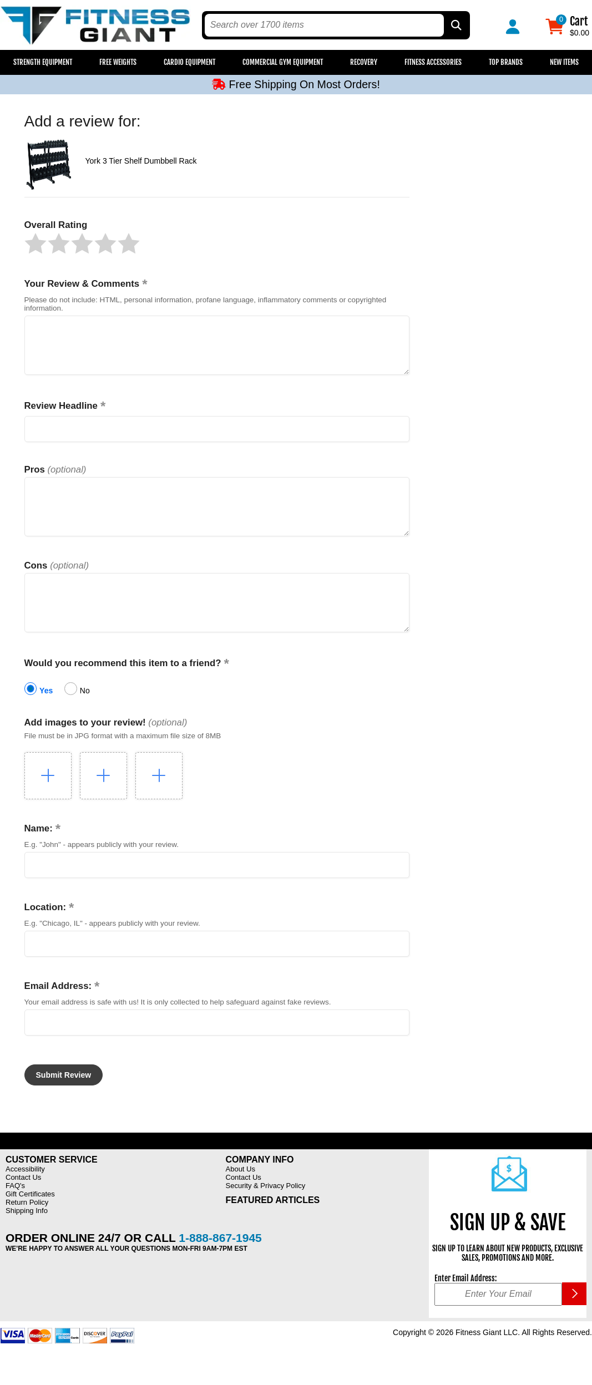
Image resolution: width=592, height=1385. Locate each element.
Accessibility (25, 1194)
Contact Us (23, 1202)
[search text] (324, 25)
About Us (240, 1194)
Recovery (363, 62)
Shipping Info (27, 1235)
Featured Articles (273, 1225)
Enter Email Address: (465, 1303)
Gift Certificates (30, 1219)
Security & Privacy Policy (266, 1210)
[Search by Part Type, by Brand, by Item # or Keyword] (455, 25)
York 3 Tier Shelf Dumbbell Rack (141, 160)
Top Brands (506, 62)
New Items (564, 62)
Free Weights (117, 62)
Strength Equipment (42, 62)
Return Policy (27, 1227)
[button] (35, 243)
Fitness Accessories (433, 62)
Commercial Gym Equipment (282, 62)
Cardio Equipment (189, 62)
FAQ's (15, 1210)
